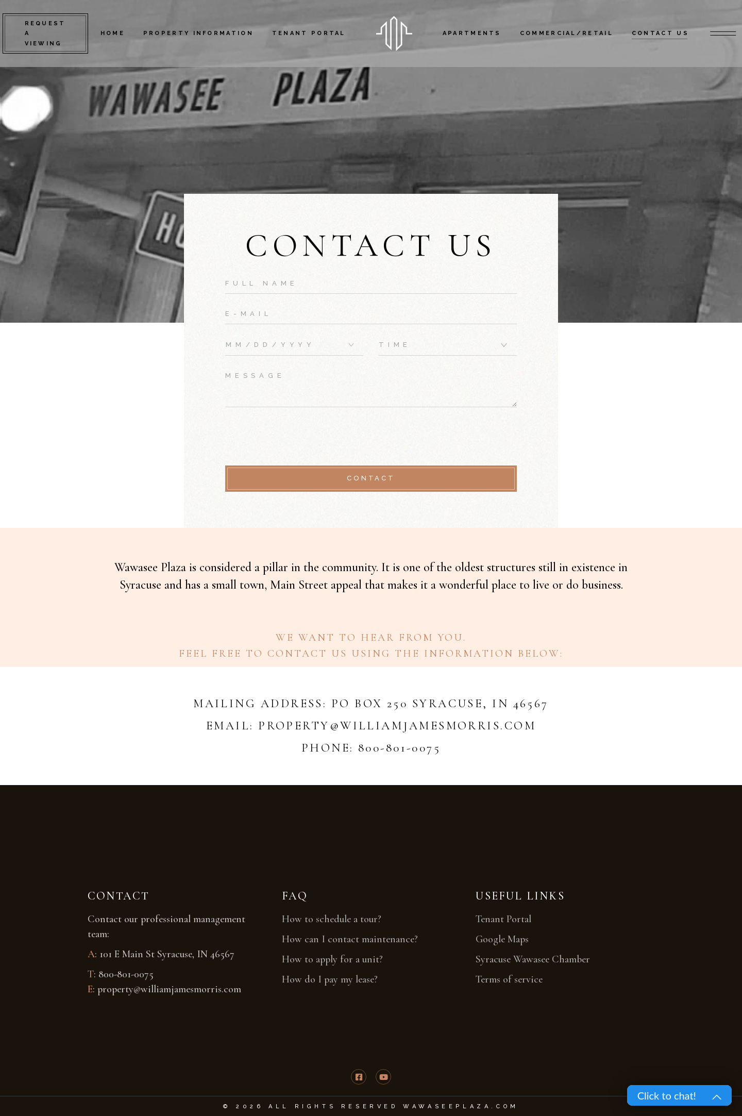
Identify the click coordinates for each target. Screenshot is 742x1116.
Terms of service (509, 979)
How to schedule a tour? (331, 919)
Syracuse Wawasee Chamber (533, 959)
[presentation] (303, 438)
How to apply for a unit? (332, 959)
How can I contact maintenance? (350, 939)
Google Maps (502, 939)
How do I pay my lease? (330, 979)
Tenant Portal (503, 919)
